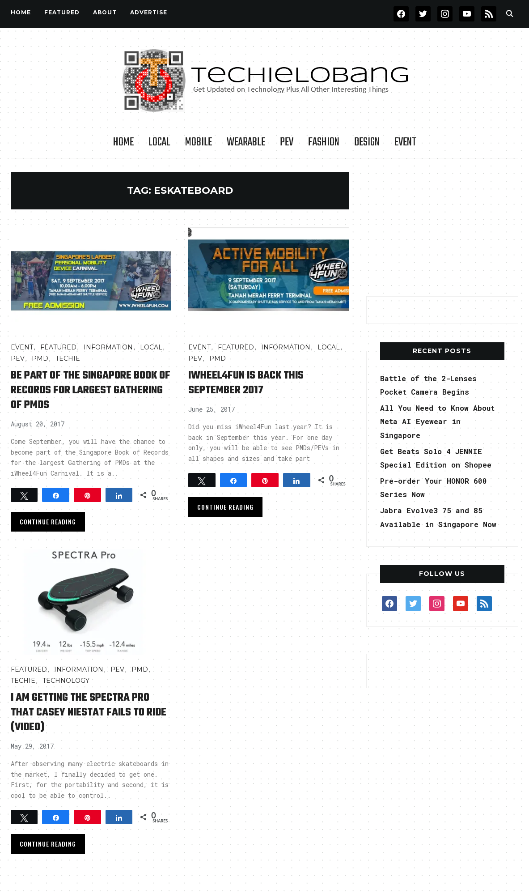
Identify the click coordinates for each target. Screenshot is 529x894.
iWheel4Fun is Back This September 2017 (255, 383)
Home (21, 12)
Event (405, 142)
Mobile (198, 142)
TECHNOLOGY (65, 681)
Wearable (246, 142)
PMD (40, 358)
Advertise (148, 12)
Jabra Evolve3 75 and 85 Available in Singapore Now (436, 524)
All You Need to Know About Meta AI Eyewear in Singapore (438, 421)
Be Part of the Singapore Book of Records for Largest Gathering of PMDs (87, 390)
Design (367, 142)
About (105, 12)
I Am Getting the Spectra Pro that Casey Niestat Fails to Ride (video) (91, 712)
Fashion (323, 142)
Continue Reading (48, 521)
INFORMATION (108, 347)
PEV (286, 142)
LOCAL (159, 142)
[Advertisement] (442, 228)
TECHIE (67, 358)
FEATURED (62, 12)
